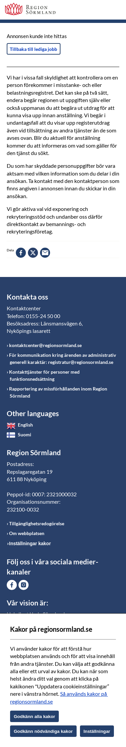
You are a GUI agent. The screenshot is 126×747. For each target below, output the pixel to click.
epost (45, 253)
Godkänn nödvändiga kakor (43, 731)
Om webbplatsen (26, 533)
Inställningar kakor (30, 543)
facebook (21, 253)
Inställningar (97, 731)
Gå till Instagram (23, 585)
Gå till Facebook (12, 585)
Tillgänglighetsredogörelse (36, 523)
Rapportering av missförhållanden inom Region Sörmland (58, 392)
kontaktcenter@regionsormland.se (45, 345)
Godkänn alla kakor (34, 716)
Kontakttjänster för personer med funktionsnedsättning (44, 375)
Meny (114, 11)
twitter (33, 253)
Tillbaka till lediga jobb (33, 49)
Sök (97, 11)
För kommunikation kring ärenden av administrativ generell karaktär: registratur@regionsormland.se (62, 358)
